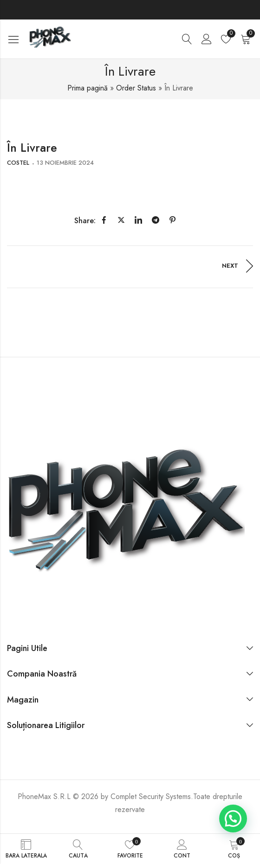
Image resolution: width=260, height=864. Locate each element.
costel (18, 162)
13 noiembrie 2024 (65, 162)
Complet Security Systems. (151, 796)
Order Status (136, 88)
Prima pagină (87, 88)
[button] (233, 818)
